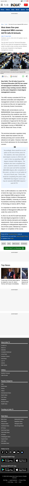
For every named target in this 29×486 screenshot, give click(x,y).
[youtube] (14, 452)
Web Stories (4, 365)
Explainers (3, 399)
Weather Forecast (5, 373)
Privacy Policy (22, 480)
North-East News (5, 430)
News (2, 24)
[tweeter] (6, 452)
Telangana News (19, 423)
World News (4, 386)
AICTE (3, 243)
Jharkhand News (5, 425)
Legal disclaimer (13, 480)
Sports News (4, 395)
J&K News (3, 441)
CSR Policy (10, 482)
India (12, 9)
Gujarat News (4, 439)
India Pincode (4, 375)
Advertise (3, 349)
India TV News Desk (6, 36)
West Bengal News (19, 425)
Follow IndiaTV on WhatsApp (14, 248)
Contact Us (3, 345)
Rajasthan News (18, 421)
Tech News (3, 397)
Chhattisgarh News (5, 436)
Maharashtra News (19, 419)
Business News (5, 401)
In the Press (4, 354)
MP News (3, 428)
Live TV (3, 360)
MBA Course (16, 243)
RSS (20, 482)
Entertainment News (6, 393)
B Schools (24, 243)
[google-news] (22, 452)
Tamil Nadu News (5, 432)
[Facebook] (2, 452)
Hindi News (4, 358)
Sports (23, 9)
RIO (16, 482)
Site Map (5, 480)
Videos (8, 9)
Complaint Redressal (6, 352)
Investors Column (5, 356)
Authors (3, 363)
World (17, 9)
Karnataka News (5, 443)
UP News (3, 434)
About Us (3, 347)
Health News (4, 403)
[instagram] (10, 452)
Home (2, 9)
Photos (3, 388)
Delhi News (4, 421)
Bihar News (4, 419)
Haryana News (4, 423)
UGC (9, 243)
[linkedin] (18, 452)
